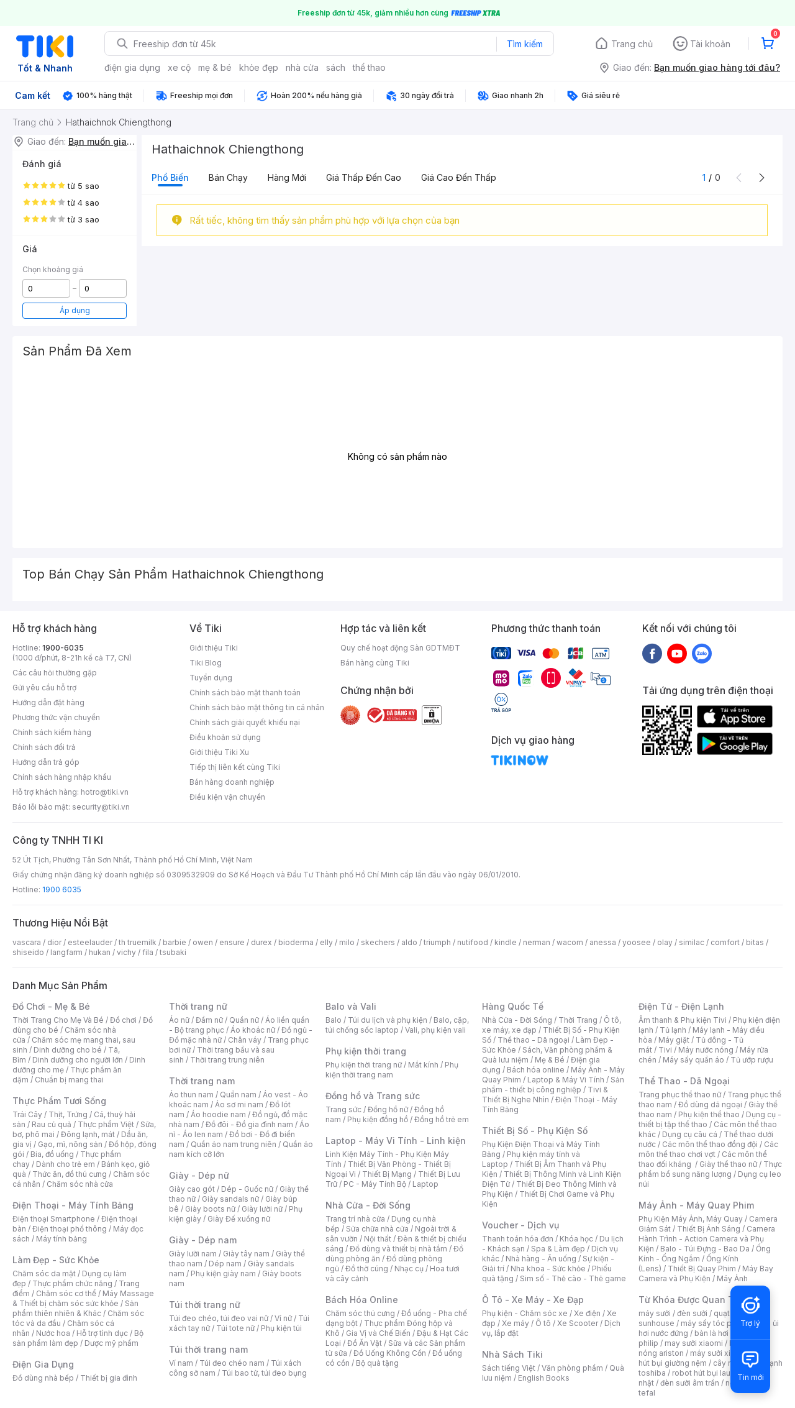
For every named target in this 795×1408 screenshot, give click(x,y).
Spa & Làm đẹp (558, 1248)
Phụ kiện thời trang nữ (363, 1064)
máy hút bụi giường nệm (704, 1358)
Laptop (425, 1184)
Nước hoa (53, 1333)
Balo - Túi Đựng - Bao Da (705, 1248)
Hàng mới (287, 177)
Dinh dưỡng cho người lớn (77, 1059)
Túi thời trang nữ (204, 1304)
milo (347, 942)
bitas (755, 942)
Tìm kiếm (525, 44)
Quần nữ (244, 1020)
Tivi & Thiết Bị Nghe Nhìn (545, 1094)
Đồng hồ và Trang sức (372, 1095)
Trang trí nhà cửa (355, 1218)
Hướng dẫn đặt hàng (48, 702)
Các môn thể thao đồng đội (710, 1144)
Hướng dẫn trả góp (46, 762)
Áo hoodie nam (218, 1114)
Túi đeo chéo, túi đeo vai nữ (218, 1318)
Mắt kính (423, 1064)
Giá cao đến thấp (458, 177)
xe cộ (179, 67)
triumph (437, 942)
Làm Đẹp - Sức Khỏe (55, 1260)
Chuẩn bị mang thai (69, 1079)
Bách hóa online (536, 1069)
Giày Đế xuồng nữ (238, 1218)
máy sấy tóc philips (716, 1323)
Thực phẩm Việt (106, 1124)
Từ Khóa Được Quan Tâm (692, 1299)
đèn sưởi (692, 1313)
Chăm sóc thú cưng (360, 1313)
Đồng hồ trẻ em (441, 1119)
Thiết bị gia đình (108, 1378)
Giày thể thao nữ (728, 1164)
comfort (725, 942)
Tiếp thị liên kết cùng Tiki (234, 767)
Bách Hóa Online (361, 1299)
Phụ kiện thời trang (365, 1051)
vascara (26, 942)
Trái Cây (27, 1114)
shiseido (28, 952)
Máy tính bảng (61, 1238)
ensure (232, 942)
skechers (378, 942)
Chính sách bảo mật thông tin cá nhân (256, 707)
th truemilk (138, 942)
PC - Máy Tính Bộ (374, 1184)
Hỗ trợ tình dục (102, 1333)
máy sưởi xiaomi (719, 1353)
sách (335, 67)
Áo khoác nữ (252, 1030)
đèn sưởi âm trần (689, 1382)
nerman (536, 942)
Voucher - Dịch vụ (520, 1225)
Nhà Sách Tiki (512, 1354)
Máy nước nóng (706, 1049)
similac (691, 942)
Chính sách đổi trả (44, 747)
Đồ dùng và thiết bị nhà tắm (398, 1248)
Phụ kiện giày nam (223, 1273)
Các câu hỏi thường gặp (54, 672)
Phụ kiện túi (281, 1328)
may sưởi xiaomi (694, 1343)
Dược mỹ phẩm (111, 1343)
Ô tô (543, 1323)
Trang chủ (632, 44)
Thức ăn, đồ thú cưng (69, 1174)
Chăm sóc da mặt (44, 1273)
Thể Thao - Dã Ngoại (684, 1081)
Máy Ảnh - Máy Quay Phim (696, 1205)
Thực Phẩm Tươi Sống (59, 1100)
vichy (126, 952)
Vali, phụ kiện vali (435, 1030)
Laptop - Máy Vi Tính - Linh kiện (395, 1140)
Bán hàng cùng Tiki (374, 662)
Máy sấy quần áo (693, 1059)
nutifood (472, 942)
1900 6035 (61, 889)
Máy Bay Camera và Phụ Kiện (705, 1273)
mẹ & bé (215, 67)
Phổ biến (170, 177)
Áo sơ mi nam (239, 1104)
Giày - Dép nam (203, 1240)
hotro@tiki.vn (105, 792)
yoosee (636, 942)
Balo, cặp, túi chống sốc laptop (397, 1025)
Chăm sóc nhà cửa (80, 1184)
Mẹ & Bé (550, 1059)
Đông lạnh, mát (88, 1134)
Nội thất (377, 1238)
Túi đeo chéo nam (232, 1363)
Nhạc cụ (409, 1268)
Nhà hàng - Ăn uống (541, 1258)
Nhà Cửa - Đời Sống (368, 1205)
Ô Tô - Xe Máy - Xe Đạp (533, 1299)
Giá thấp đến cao (363, 177)
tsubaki (173, 952)
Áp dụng (75, 310)
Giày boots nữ (210, 1209)
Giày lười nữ (262, 1209)
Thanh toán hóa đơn (517, 1238)
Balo (333, 1020)
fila (147, 952)
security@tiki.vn (101, 806)
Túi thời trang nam (208, 1349)
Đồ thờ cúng (366, 1268)
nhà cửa (302, 67)
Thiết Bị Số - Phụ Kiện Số (535, 1130)
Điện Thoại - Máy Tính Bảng (73, 1205)
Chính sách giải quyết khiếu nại (244, 722)
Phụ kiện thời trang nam (391, 1069)
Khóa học (576, 1238)
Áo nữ (179, 1020)
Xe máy (515, 1323)
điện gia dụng (132, 67)
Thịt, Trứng (68, 1114)
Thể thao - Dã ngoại (533, 1040)
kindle (505, 942)
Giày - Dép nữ (199, 1175)
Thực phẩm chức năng (72, 1283)
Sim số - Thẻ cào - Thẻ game (573, 1278)
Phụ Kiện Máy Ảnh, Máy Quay (690, 1218)
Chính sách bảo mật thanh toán (245, 692)
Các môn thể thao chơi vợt (708, 1149)
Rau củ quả (51, 1124)
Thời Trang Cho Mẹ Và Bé (58, 1020)
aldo (409, 942)
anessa (602, 942)
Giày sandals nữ (230, 1199)
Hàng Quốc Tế (512, 1006)
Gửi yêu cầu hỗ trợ (44, 687)
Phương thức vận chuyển (56, 717)
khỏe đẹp (258, 67)
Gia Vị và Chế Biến (378, 1333)
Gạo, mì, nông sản (70, 1144)
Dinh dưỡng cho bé (68, 1049)
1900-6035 (63, 647)
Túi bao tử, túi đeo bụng (264, 1373)
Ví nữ (283, 1318)
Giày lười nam (193, 1253)
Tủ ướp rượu (751, 1059)
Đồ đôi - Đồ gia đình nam (249, 1124)
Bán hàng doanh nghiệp (232, 782)
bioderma (296, 942)
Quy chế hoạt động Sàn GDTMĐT (400, 647)
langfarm (66, 952)
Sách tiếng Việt (508, 1368)
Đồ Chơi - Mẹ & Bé (51, 1006)
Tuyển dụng (210, 677)
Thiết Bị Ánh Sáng (708, 1228)
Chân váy (244, 1040)
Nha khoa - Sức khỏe (548, 1268)
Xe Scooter (577, 1323)
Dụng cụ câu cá (689, 1134)
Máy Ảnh (732, 1278)
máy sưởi (654, 1313)
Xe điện (587, 1313)
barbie (174, 942)
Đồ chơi (123, 1020)
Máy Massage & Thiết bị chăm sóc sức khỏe (83, 1298)
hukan (100, 952)
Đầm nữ (209, 1020)
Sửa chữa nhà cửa (377, 1228)
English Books (544, 1378)
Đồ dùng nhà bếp (43, 1378)
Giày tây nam (246, 1253)
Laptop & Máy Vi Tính (565, 1079)
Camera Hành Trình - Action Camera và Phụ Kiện (706, 1238)
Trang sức (343, 1109)
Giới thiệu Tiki (213, 647)
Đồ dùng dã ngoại (710, 1104)
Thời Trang (577, 1020)
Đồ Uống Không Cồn (389, 1353)
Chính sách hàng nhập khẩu (61, 777)
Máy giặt (673, 1040)
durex (261, 942)
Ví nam (181, 1363)
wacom (569, 942)
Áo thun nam (191, 1094)
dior (54, 942)
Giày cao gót (192, 1189)
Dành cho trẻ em (65, 1164)
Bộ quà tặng (377, 1363)
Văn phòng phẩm (572, 1368)
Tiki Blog (205, 662)
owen (203, 942)
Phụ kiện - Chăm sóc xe (525, 1313)
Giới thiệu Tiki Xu (219, 752)
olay (665, 942)
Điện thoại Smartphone (53, 1218)
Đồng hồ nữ (388, 1109)
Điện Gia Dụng (43, 1364)
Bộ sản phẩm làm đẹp (77, 1338)
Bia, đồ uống (52, 1154)
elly (326, 942)
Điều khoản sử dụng (225, 737)
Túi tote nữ (235, 1328)
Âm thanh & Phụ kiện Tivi (682, 1020)
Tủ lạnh (673, 1030)
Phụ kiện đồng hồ (377, 1119)
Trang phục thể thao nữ (679, 1094)
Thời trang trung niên (227, 1059)
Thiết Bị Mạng (387, 1174)
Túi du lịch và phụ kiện (387, 1020)
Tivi (665, 1049)
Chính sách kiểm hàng (51, 732)
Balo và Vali (350, 1006)
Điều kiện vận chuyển (227, 797)
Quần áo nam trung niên (233, 1144)
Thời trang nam (202, 1081)
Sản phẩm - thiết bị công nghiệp (553, 1084)
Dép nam (225, 1263)
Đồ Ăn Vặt (364, 1343)
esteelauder (90, 942)
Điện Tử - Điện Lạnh (681, 1006)
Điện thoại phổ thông (69, 1228)
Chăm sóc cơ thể (66, 1293)
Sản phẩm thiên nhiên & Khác (75, 1308)
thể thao (369, 67)
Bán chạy (228, 177)
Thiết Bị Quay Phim (702, 1268)
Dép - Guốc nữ (247, 1189)
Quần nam (238, 1094)
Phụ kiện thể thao (709, 1114)
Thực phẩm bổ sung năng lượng (710, 1169)
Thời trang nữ (198, 1006)
